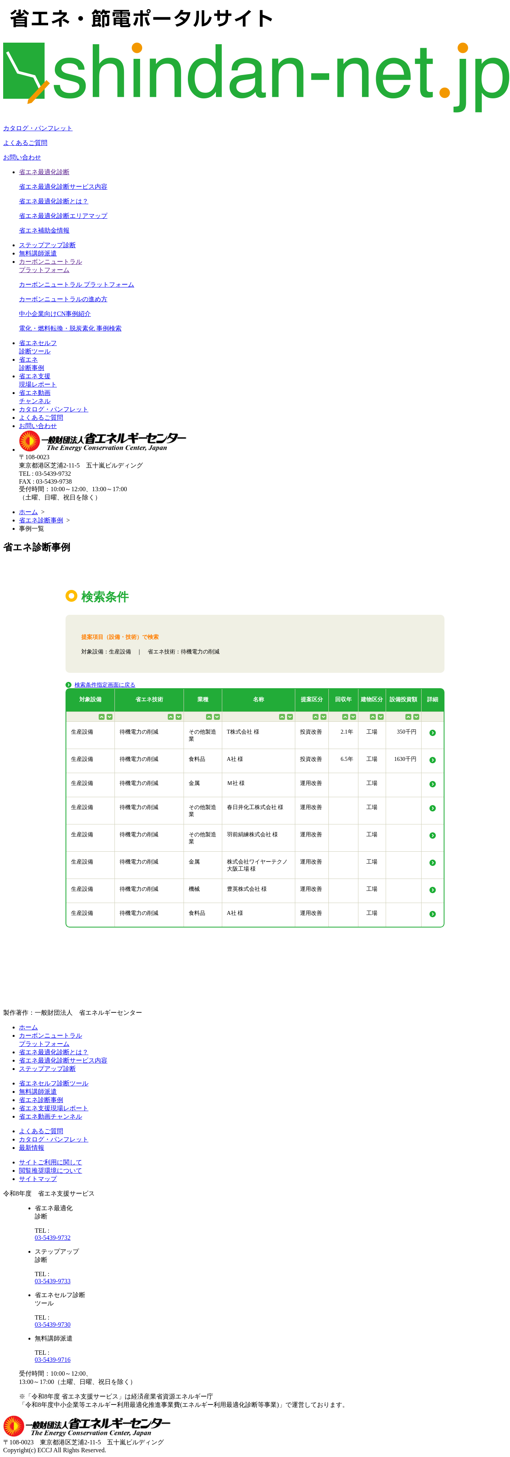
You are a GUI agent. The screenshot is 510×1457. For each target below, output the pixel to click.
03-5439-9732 (53, 1237)
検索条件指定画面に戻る (105, 685)
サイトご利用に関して (50, 1162)
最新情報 (31, 1147)
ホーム (28, 512)
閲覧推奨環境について (50, 1170)
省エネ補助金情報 (44, 230)
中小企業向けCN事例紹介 (55, 313)
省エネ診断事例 (41, 520)
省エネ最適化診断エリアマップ (63, 215)
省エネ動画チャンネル (50, 1116)
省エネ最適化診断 (44, 172)
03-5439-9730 (53, 1324)
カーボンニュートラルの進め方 (63, 299)
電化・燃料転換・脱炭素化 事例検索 (70, 328)
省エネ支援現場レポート (53, 1108)
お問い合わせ (22, 157)
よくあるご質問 (25, 142)
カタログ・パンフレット (38, 128)
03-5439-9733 (53, 1281)
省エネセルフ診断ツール (53, 1083)
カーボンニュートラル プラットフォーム (76, 284)
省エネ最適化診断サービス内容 (63, 186)
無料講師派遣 (38, 253)
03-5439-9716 (53, 1359)
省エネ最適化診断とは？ (53, 201)
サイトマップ (38, 1178)
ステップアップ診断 (47, 245)
